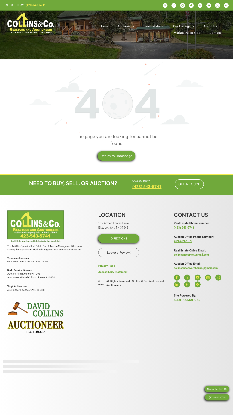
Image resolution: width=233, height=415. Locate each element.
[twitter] (217, 6)
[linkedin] (200, 6)
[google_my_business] (191, 6)
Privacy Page (106, 265)
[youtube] (208, 6)
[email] (165, 6)
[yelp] (226, 6)
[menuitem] (104, 26)
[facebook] (173, 6)
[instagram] (182, 6)
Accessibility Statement (112, 272)
